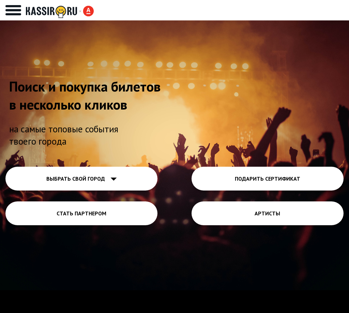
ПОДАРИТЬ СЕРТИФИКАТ (267, 178)
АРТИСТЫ (267, 213)
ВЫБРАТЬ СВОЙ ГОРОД (81, 178)
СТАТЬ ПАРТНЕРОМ (81, 213)
